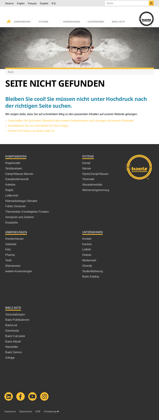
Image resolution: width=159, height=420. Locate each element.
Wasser (86, 168)
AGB (37, 411)
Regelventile (12, 162)
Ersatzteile (11, 222)
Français (32, 3)
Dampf (86, 162)
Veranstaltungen (15, 314)
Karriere (87, 243)
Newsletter (11, 346)
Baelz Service (13, 352)
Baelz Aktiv (13, 307)
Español (44, 3)
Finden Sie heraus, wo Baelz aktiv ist (31, 130)
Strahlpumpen (13, 168)
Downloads (12, 330)
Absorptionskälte (92, 184)
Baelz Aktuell (13, 341)
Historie (86, 254)
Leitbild (86, 249)
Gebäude (10, 243)
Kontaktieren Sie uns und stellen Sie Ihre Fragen (38, 125)
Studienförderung (92, 271)
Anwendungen (16, 232)
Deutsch (9, 3)
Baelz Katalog (90, 276)
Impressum (10, 411)
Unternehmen (92, 232)
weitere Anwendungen (18, 271)
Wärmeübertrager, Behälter (21, 200)
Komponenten (15, 156)
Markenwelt (89, 260)
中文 (53, 3)
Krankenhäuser (14, 238)
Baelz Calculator (15, 335)
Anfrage (10, 357)
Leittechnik (11, 195)
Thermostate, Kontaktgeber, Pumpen (27, 211)
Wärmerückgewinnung (95, 189)
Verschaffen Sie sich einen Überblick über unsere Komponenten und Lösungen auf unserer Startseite (71, 120)
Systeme (88, 156)
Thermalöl (88, 178)
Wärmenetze (13, 265)
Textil (8, 260)
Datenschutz (25, 411)
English (21, 3)
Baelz (11, 71)
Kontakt (86, 238)
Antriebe (10, 184)
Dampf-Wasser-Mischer (19, 173)
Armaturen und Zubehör (19, 216)
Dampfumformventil (17, 178)
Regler (9, 189)
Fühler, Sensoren (15, 206)
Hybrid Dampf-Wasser (95, 173)
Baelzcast (11, 325)
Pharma (10, 254)
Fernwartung (50, 411)
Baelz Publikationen (17, 319)
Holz (8, 249)
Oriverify (87, 265)
